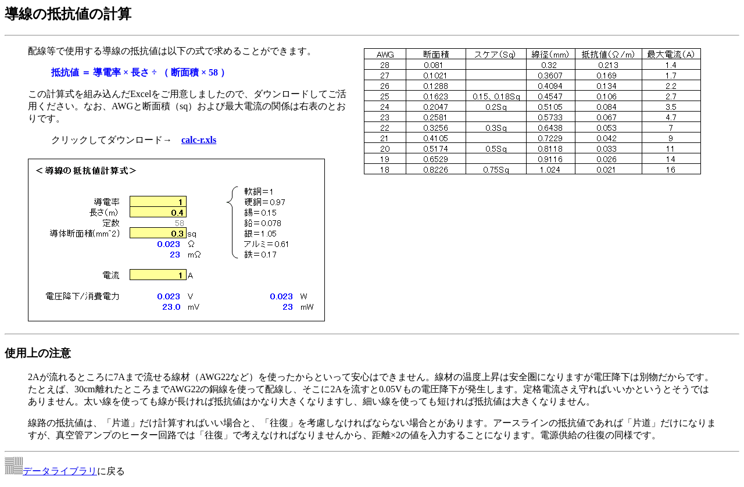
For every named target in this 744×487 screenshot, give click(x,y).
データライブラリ (60, 471)
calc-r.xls (198, 140)
